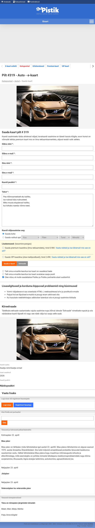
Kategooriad (25, 66)
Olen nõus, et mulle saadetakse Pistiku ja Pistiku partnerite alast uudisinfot (36, 277)
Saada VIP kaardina (12, 257)
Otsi (4, 422)
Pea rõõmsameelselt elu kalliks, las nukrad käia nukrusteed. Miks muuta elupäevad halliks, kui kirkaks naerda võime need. (47, 210)
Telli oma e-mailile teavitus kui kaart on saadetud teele (27, 271)
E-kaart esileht (11, 66)
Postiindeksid (33, 2)
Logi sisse (7, 405)
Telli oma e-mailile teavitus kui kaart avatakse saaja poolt (28, 274)
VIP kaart (65, 66)
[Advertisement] (47, 43)
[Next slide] (93, 66)
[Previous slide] (2, 66)
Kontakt (84, 526)
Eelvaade (22, 264)
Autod (17, 81)
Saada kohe (8, 234)
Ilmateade (6, 2)
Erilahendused (38, 66)
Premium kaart (53, 66)
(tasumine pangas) (17, 244)
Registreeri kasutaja (23, 405)
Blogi (78, 526)
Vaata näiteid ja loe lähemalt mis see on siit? (71, 257)
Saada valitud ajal (11, 237)
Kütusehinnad (19, 2)
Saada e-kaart (9, 264)
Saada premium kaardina (14, 248)
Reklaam (90, 526)
